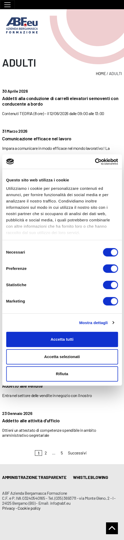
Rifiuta (62, 373)
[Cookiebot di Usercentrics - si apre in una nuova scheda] (95, 161)
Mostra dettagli (93, 322)
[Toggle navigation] (7, 4)
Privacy (8, 508)
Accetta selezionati (62, 356)
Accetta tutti (62, 339)
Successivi (77, 452)
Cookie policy (29, 508)
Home (101, 73)
